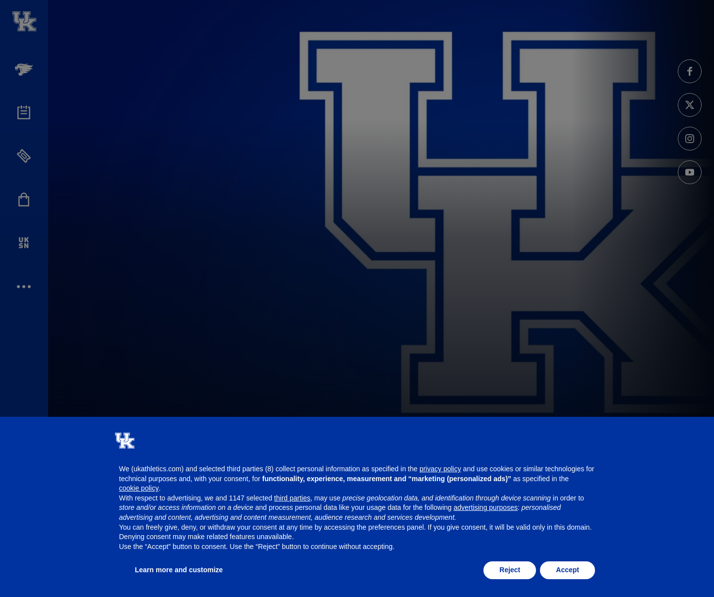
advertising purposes (486, 507)
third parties (292, 498)
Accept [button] (567, 570)
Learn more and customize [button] (179, 570)
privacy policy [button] (440, 469)
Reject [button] (509, 570)
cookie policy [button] (139, 488)
